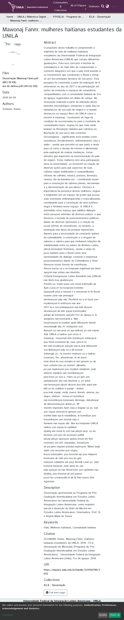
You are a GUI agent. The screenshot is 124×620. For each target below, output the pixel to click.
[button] (107, 7)
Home (9, 17)
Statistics (94, 6)
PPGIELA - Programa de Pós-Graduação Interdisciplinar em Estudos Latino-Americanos (69, 17)
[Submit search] (103, 7)
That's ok (115, 615)
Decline (103, 615)
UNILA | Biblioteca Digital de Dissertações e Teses (33, 17)
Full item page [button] (55, 593)
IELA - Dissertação (100, 17)
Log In (114, 6)
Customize (7, 615)
